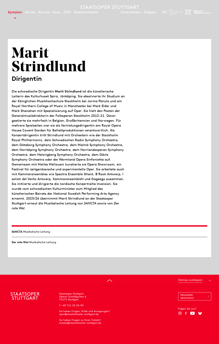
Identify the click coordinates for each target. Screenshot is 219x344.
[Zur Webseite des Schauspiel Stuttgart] (188, 12)
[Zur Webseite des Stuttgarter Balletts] (176, 12)
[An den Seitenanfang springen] (109, 280)
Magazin (150, 12)
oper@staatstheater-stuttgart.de (79, 314)
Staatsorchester (86, 12)
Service (43, 12)
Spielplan (15, 12)
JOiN (67, 12)
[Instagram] (179, 313)
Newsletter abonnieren (187, 296)
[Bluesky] (200, 313)
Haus (56, 12)
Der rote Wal (20, 242)
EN (164, 12)
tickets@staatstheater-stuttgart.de (80, 323)
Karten (30, 12)
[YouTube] (192, 313)
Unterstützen (130, 12)
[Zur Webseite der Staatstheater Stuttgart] (202, 12)
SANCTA (17, 231)
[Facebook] (185, 313)
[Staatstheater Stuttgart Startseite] (109, 7)
